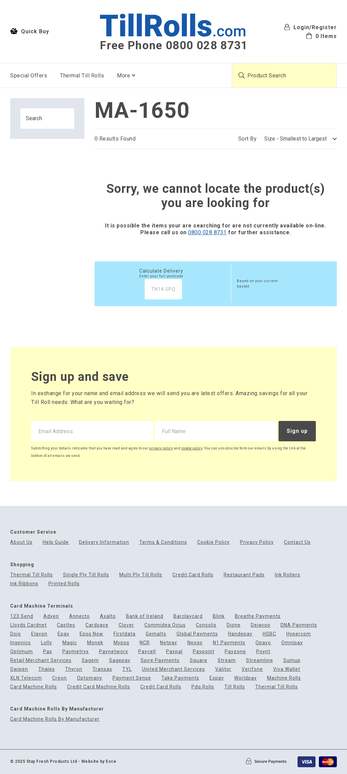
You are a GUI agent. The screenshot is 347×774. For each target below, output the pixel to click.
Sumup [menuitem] (292, 660)
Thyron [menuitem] (73, 669)
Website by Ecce (99, 761)
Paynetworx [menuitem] (113, 651)
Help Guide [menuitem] (56, 542)
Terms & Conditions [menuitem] (163, 542)
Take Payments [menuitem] (180, 678)
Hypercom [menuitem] (298, 634)
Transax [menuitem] (102, 669)
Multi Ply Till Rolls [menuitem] (140, 574)
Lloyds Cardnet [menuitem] (28, 625)
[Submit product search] (242, 75)
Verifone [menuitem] (252, 669)
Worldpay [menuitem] (245, 678)
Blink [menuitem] (219, 616)
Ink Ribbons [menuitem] (24, 583)
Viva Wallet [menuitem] (286, 669)
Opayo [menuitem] (263, 642)
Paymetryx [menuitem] (75, 651)
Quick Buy (29, 31)
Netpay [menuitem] (168, 642)
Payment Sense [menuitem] (132, 678)
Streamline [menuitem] (259, 660)
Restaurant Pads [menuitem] (244, 574)
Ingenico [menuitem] (20, 642)
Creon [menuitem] (59, 678)
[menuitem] (310, 35)
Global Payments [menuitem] (197, 634)
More (123, 75)
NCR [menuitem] (145, 642)
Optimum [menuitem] (21, 651)
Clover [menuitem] (126, 625)
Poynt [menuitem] (263, 651)
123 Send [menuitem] (21, 616)
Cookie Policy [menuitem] (213, 542)
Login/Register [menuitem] (310, 27)
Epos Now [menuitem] (91, 634)
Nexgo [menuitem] (195, 642)
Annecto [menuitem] (79, 616)
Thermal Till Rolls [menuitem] (82, 75)
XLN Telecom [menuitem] (26, 678)
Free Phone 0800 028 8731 (174, 45)
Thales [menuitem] (46, 669)
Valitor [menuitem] (223, 669)
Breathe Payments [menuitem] (258, 616)
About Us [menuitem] (21, 542)
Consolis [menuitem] (206, 625)
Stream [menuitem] (227, 660)
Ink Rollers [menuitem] (287, 574)
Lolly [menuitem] (46, 642)
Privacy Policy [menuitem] (257, 542)
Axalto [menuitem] (108, 616)
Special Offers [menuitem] (28, 75)
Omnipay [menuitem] (292, 642)
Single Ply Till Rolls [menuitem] (86, 574)
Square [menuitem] (198, 660)
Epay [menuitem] (63, 634)
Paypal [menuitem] (174, 651)
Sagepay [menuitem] (119, 660)
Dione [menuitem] (234, 625)
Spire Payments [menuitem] (160, 660)
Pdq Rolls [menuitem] (202, 686)
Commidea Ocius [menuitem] (165, 625)
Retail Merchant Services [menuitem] (41, 660)
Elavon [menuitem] (39, 634)
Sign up (297, 431)
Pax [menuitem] (47, 651)
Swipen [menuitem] (19, 669)
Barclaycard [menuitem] (188, 616)
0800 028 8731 (207, 232)
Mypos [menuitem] (121, 642)
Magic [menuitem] (69, 642)
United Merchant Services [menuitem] (173, 669)
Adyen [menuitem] (51, 616)
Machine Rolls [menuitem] (284, 678)
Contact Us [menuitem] (297, 542)
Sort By (247, 138)
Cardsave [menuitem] (96, 625)
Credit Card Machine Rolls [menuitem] (98, 686)
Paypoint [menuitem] (204, 651)
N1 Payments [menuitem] (229, 642)
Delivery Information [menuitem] (104, 542)
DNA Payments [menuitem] (299, 625)
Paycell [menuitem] (147, 651)
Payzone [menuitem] (235, 651)
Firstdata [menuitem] (125, 634)
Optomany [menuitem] (89, 678)
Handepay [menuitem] (240, 634)
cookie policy (192, 448)
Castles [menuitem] (66, 625)
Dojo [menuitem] (15, 634)
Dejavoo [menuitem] (260, 625)
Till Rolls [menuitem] (234, 686)
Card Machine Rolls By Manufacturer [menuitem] (55, 719)
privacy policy (161, 448)
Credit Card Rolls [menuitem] (192, 574)
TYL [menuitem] (127, 669)
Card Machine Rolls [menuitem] (33, 686)
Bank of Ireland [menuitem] (144, 616)
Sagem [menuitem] (90, 660)
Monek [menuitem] (95, 642)
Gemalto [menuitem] (156, 634)
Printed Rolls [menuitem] (64, 583)
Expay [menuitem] (216, 678)
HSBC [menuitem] (269, 634)
